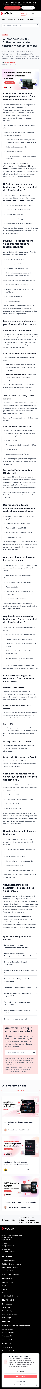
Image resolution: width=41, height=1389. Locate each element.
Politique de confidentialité (11, 1264)
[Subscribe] (34, 1052)
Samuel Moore (9, 62)
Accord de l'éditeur (9, 1271)
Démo (23, 14)
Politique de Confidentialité (13, 1069)
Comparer (7, 1343)
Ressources (7, 1278)
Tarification (6, 1307)
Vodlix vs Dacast (8, 1351)
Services (6, 1322)
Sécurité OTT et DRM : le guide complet (20, 1202)
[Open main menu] (38, 14)
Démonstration (7, 1304)
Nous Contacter (28, 8)
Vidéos (4, 1289)
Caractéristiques (8, 1311)
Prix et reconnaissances (10, 1274)
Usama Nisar (12, 1170)
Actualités (11, 19)
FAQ (3, 1293)
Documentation (7, 1282)
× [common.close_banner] (36, 8)
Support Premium (8, 1333)
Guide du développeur (10, 1296)
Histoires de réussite (9, 1314)
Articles (21, 19)
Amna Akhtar (12, 1130)
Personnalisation (8, 1329)
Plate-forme (8, 1300)
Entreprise (7, 1256)
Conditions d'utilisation (10, 1267)
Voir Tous (20, 1090)
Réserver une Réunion (12, 8)
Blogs (4, 1286)
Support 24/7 (7, 1339)
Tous (3, 19)
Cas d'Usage (6, 1318)
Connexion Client (8, 1336)
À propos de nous (8, 1261)
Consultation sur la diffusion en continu (16, 1326)
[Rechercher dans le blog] (37, 25)
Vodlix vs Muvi (7, 1347)
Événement (31, 19)
